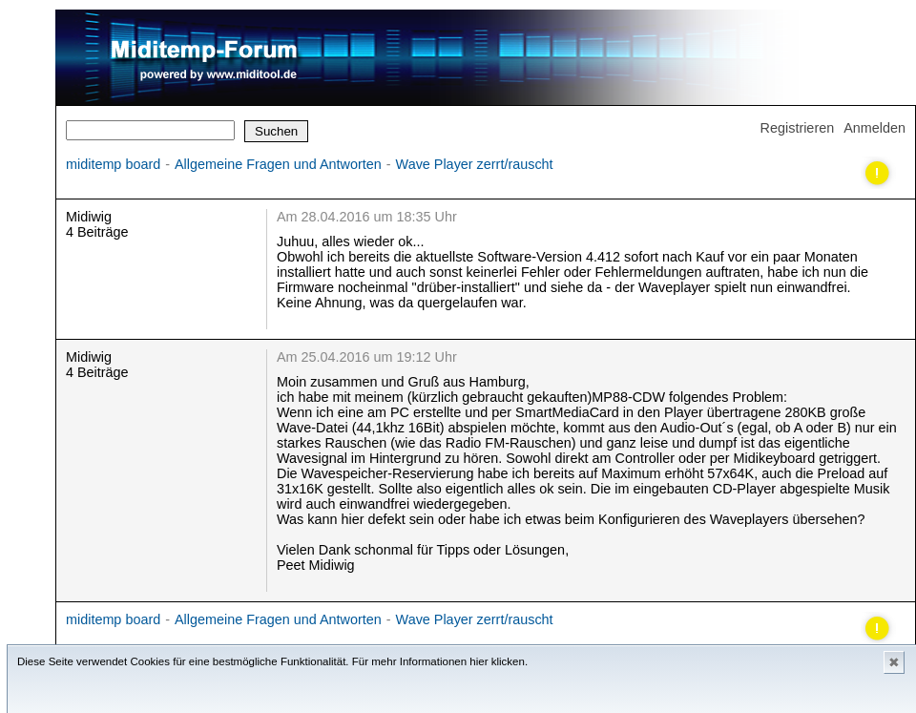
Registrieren (797, 128)
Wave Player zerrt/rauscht (474, 164)
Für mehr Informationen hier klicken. (440, 661)
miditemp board (113, 164)
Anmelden (874, 128)
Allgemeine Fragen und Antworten (278, 164)
